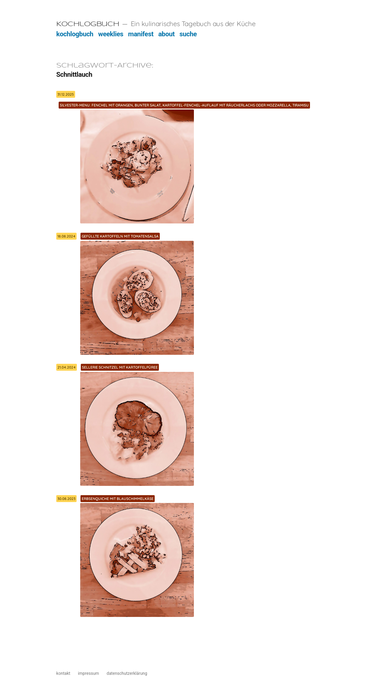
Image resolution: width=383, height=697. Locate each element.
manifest (140, 34)
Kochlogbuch (87, 24)
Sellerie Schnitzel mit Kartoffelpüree (120, 367)
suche (188, 34)
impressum (88, 673)
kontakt (63, 673)
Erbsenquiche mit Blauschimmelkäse (117, 498)
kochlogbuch (74, 34)
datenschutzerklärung (127, 673)
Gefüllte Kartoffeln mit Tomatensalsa (120, 236)
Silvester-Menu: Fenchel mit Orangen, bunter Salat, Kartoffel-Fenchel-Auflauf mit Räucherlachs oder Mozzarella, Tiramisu (184, 105)
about (166, 34)
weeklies (110, 34)
